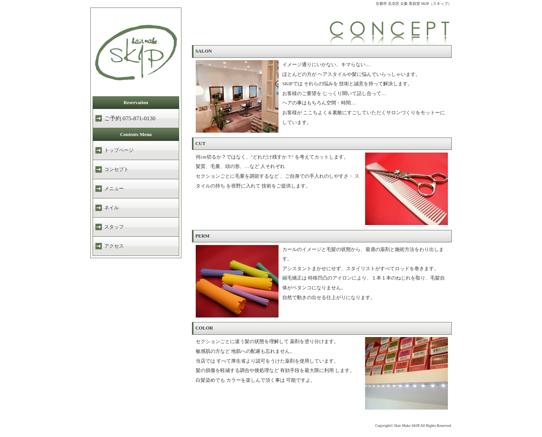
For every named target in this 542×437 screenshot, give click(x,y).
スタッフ (114, 227)
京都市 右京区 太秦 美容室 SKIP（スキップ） (414, 4)
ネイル (111, 207)
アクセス (114, 246)
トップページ (119, 150)
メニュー (114, 188)
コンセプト (116, 169)
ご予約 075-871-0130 (129, 118)
